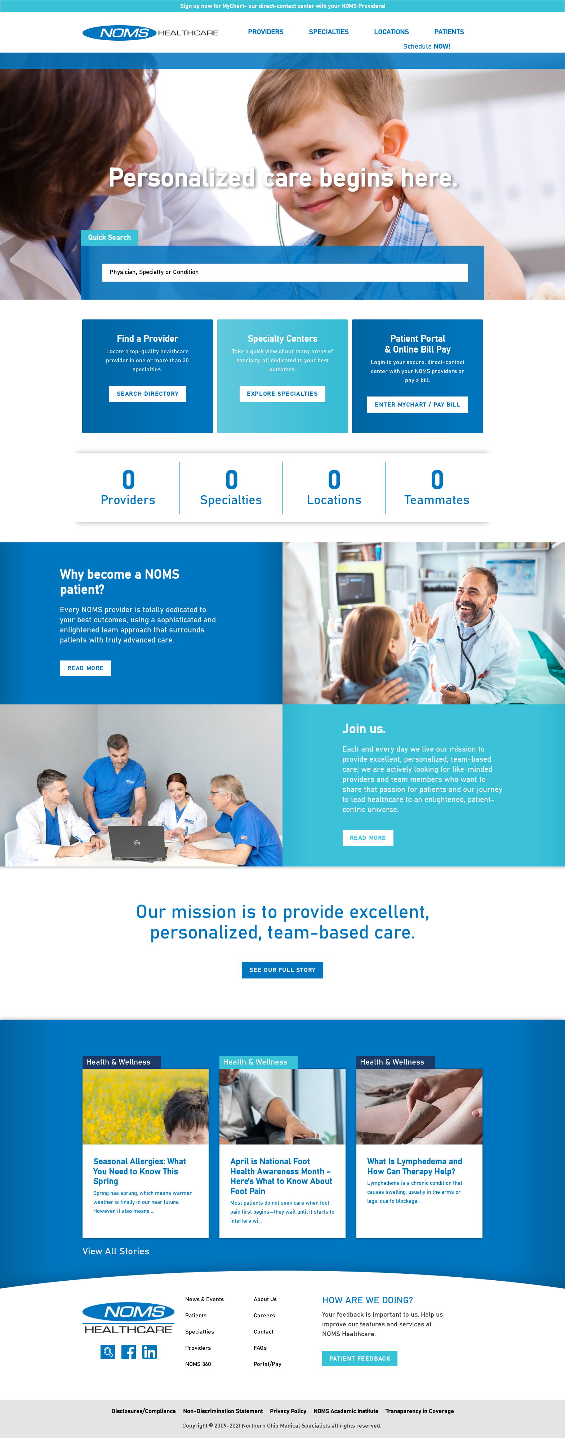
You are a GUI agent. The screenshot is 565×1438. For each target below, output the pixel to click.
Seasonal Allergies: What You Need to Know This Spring (139, 1172)
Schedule (426, 46)
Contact (263, 1332)
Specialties (329, 32)
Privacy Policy (288, 1412)
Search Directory (148, 394)
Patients (449, 32)
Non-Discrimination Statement (223, 1412)
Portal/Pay (267, 1364)
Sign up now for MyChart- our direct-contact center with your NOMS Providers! (282, 6)
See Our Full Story (282, 970)
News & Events (204, 1300)
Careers (264, 1316)
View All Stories (116, 1251)
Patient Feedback (360, 1359)
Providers (266, 32)
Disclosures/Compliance (143, 1412)
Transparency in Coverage (420, 1412)
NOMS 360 (198, 1364)
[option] (282, 176)
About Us (265, 1300)
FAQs (260, 1348)
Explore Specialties (282, 394)
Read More (85, 669)
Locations (391, 32)
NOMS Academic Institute (345, 1412)
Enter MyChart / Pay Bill (417, 405)
